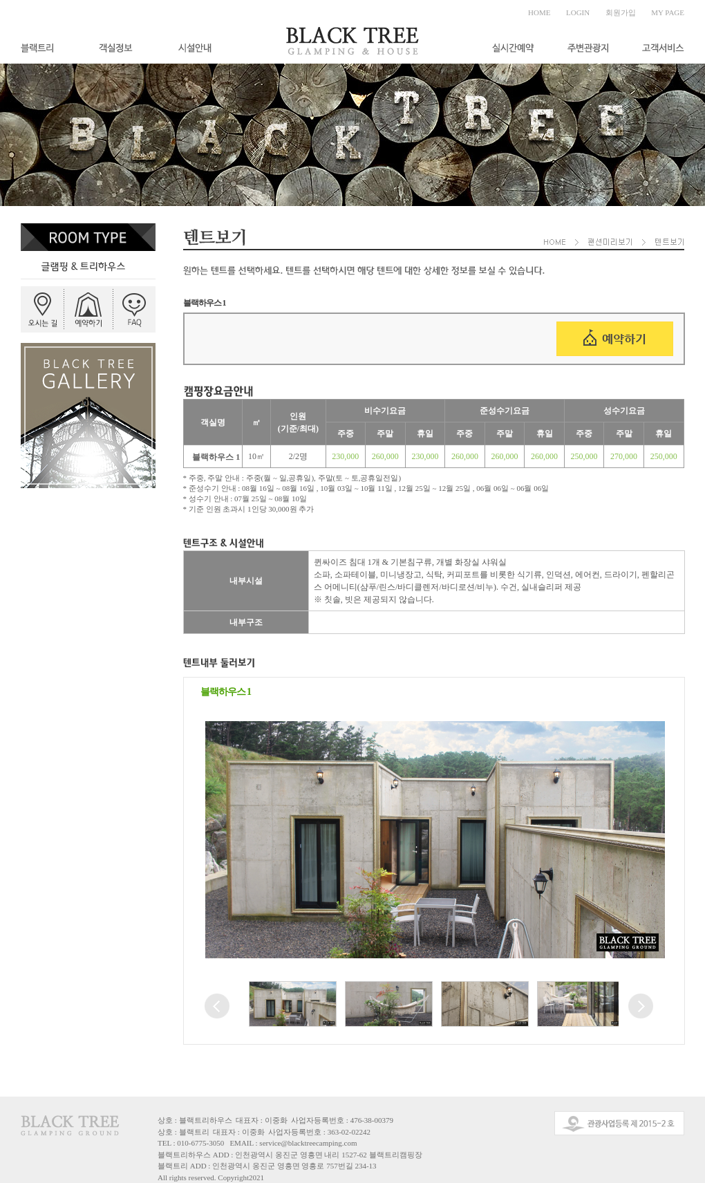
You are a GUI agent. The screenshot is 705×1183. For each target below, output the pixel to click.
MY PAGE (667, 12)
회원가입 (620, 12)
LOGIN (578, 12)
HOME (539, 12)
